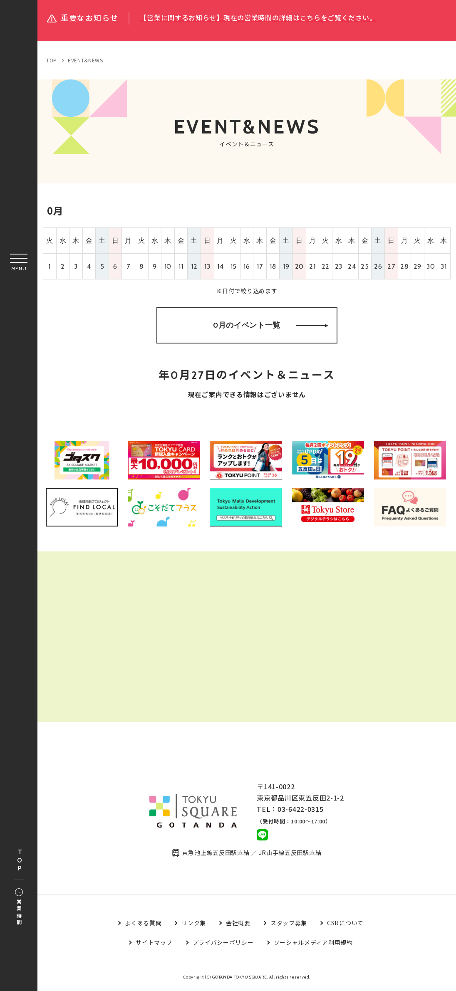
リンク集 (193, 924)
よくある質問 (143, 924)
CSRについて (345, 924)
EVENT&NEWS (85, 60)
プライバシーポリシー (223, 944)
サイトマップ (154, 944)
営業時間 (18, 907)
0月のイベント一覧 (270, 325)
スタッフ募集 (288, 924)
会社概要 (238, 924)
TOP (19, 860)
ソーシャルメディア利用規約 (313, 944)
